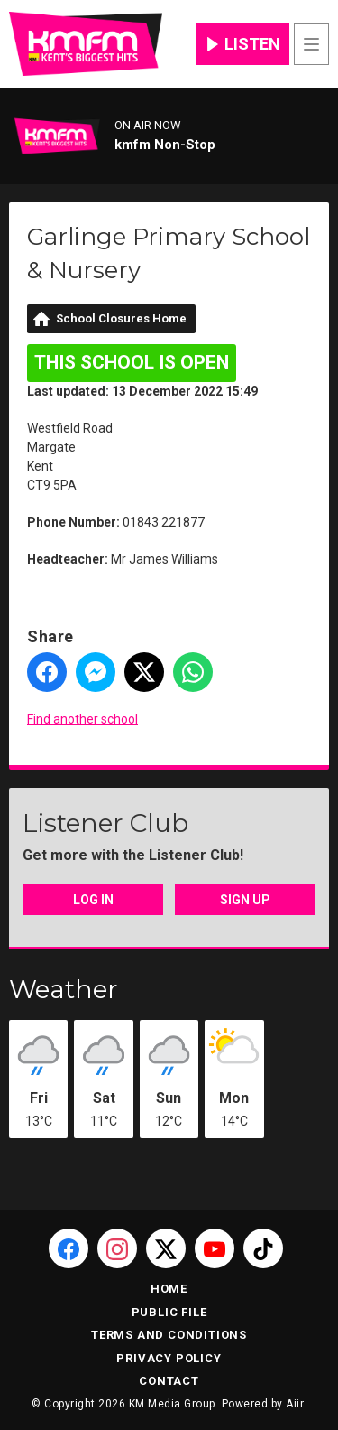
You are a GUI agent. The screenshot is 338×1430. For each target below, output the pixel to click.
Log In (93, 900)
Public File (169, 1312)
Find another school (82, 719)
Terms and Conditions (169, 1334)
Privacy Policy (168, 1358)
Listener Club (105, 823)
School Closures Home (121, 318)
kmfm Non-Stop (164, 144)
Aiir (294, 1403)
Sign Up (245, 900)
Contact (169, 1381)
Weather (63, 989)
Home (169, 1288)
